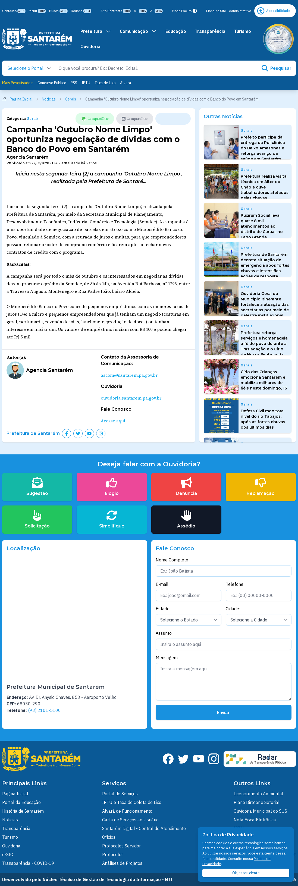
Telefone (234, 584)
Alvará (125, 82)
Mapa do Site (216, 11)
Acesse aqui (113, 421)
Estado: (163, 608)
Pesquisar (276, 68)
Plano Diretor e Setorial (257, 802)
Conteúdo (14, 11)
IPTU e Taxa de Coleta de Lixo (131, 802)
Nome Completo (172, 560)
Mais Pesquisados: (17, 82)
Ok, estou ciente (246, 873)
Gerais (73, 99)
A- (156, 11)
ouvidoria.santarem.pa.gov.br (131, 398)
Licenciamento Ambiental (258, 793)
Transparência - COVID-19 (28, 863)
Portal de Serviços (120, 793)
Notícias (52, 99)
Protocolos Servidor (121, 846)
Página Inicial (20, 99)
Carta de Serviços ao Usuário (130, 819)
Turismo (242, 31)
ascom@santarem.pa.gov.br (129, 375)
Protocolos (113, 854)
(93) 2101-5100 (44, 710)
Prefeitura (95, 31)
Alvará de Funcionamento (127, 811)
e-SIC (7, 854)
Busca (58, 11)
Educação (175, 31)
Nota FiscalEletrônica (255, 819)
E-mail (162, 584)
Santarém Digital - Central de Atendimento (144, 828)
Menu (37, 11)
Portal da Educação (21, 802)
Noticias (10, 819)
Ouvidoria (90, 46)
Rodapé (81, 11)
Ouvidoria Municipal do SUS (260, 811)
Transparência (210, 31)
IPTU (85, 82)
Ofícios (108, 837)
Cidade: (233, 608)
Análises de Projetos (122, 863)
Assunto (164, 633)
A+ (140, 11)
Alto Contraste (116, 11)
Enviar (223, 712)
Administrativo (240, 11)
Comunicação (138, 31)
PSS (74, 82)
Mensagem (167, 657)
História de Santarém (23, 811)
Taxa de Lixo (105, 82)
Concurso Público (51, 82)
